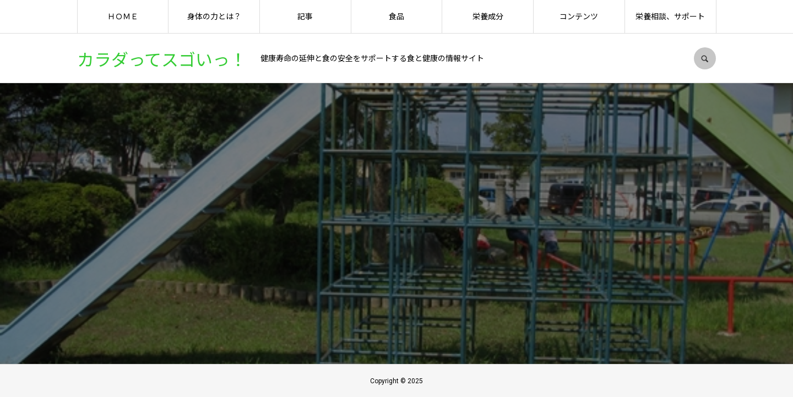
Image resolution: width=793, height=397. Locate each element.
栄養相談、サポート (670, 16)
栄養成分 (487, 16)
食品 (396, 16)
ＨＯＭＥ (122, 16)
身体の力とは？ (214, 16)
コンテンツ (579, 16)
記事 (305, 16)
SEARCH (705, 58)
